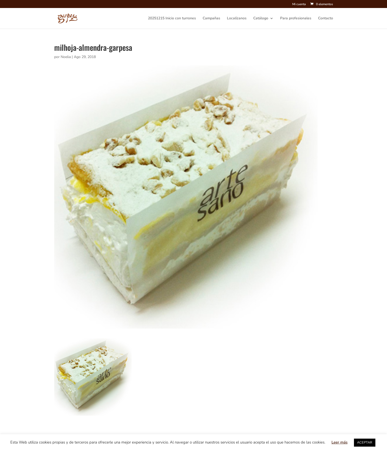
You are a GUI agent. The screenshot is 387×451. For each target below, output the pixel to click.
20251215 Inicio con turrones (172, 19)
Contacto (325, 19)
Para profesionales (295, 19)
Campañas (211, 19)
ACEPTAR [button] (364, 442)
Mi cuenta (299, 4)
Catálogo (260, 19)
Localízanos (237, 19)
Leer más (339, 442)
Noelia (66, 56)
